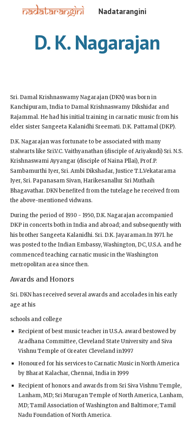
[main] (97, 42)
